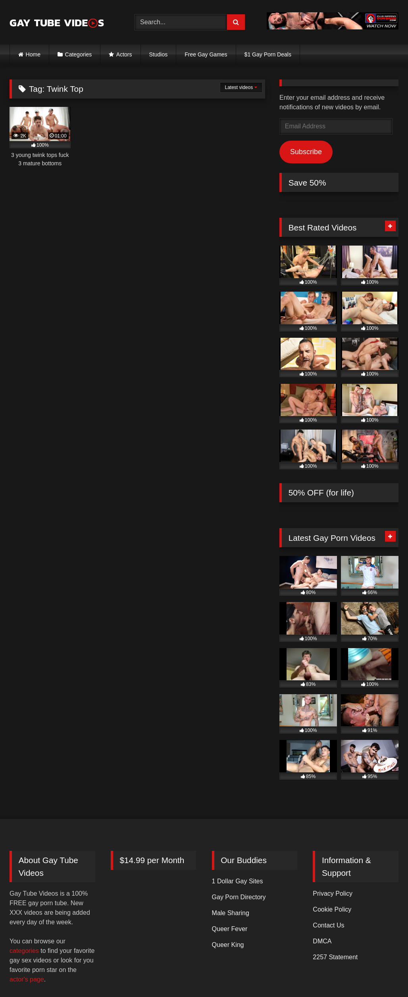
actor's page (27, 979)
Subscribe (306, 152)
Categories (78, 54)
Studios (158, 54)
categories (24, 950)
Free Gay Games (206, 54)
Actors (124, 54)
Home (33, 54)
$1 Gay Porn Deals (267, 54)
